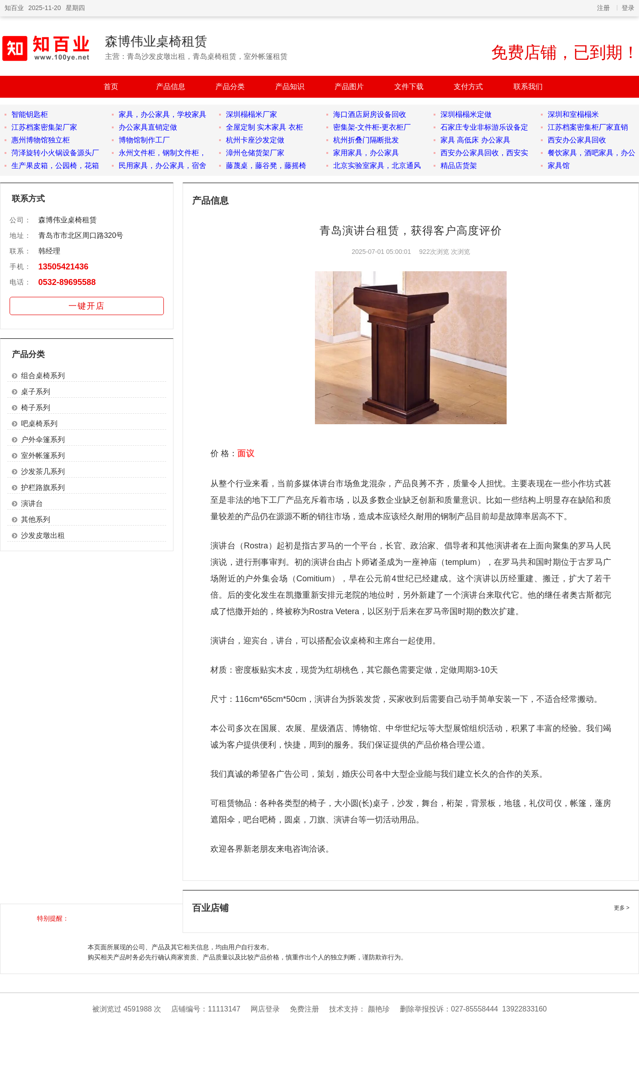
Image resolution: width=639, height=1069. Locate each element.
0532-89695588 (67, 282)
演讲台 (32, 503)
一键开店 (86, 306)
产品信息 (170, 86)
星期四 (75, 7)
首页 (111, 86)
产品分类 (230, 86)
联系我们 (528, 86)
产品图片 (349, 86)
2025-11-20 (44, 7)
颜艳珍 (379, 1009)
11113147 (224, 1009)
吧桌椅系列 (39, 423)
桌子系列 (35, 391)
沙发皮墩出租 (43, 535)
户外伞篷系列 (43, 439)
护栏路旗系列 (43, 487)
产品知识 (289, 86)
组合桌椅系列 (43, 375)
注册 (603, 7)
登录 (628, 7)
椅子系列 (35, 407)
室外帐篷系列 (43, 455)
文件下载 (409, 86)
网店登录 (265, 1009)
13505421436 (63, 266)
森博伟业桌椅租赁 (156, 41)
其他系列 (35, 519)
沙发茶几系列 (43, 471)
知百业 (14, 7)
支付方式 (468, 86)
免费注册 (304, 1009)
